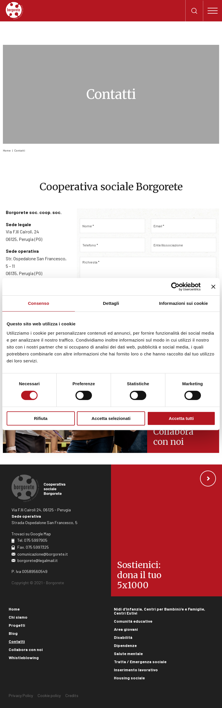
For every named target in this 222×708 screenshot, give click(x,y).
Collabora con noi (26, 649)
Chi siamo (18, 617)
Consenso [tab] (38, 303)
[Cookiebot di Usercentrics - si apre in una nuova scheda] (175, 286)
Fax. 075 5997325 (33, 547)
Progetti (17, 625)
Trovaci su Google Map (31, 533)
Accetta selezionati (110, 418)
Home (6, 150)
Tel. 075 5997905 (32, 540)
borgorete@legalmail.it (37, 560)
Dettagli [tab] (111, 303)
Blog (13, 633)
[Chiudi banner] (213, 287)
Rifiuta (40, 418)
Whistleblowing (24, 657)
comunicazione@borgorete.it (42, 554)
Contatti (19, 150)
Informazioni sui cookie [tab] (183, 303)
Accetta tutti (181, 418)
